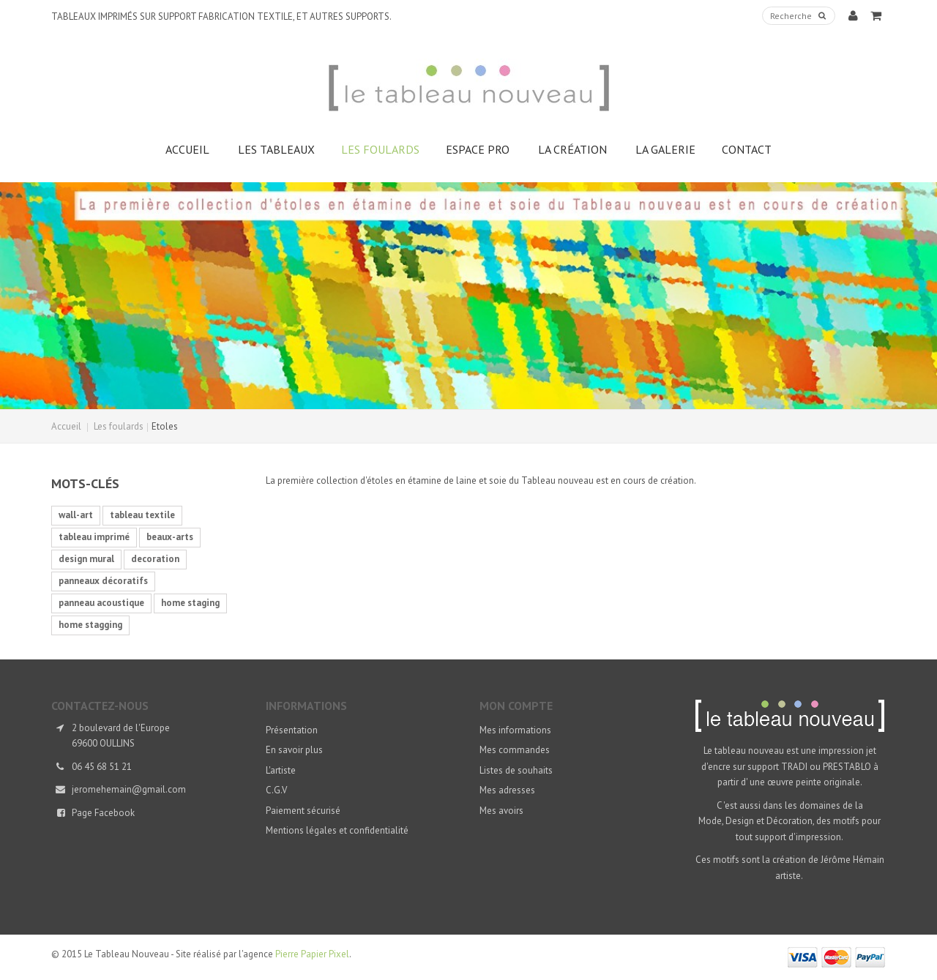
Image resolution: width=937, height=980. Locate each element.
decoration (155, 559)
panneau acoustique (101, 602)
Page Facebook (103, 813)
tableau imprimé (94, 537)
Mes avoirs (501, 810)
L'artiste (281, 770)
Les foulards (118, 426)
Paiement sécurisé (303, 810)
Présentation (292, 730)
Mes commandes (514, 750)
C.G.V (276, 790)
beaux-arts (169, 537)
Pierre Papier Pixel (312, 954)
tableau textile (142, 515)
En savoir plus (294, 750)
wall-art (76, 515)
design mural (86, 559)
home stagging (90, 624)
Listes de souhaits (516, 770)
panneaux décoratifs (103, 581)
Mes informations (515, 730)
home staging (190, 602)
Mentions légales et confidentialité (337, 830)
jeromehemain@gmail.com (129, 789)
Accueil (66, 426)
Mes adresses (507, 790)
